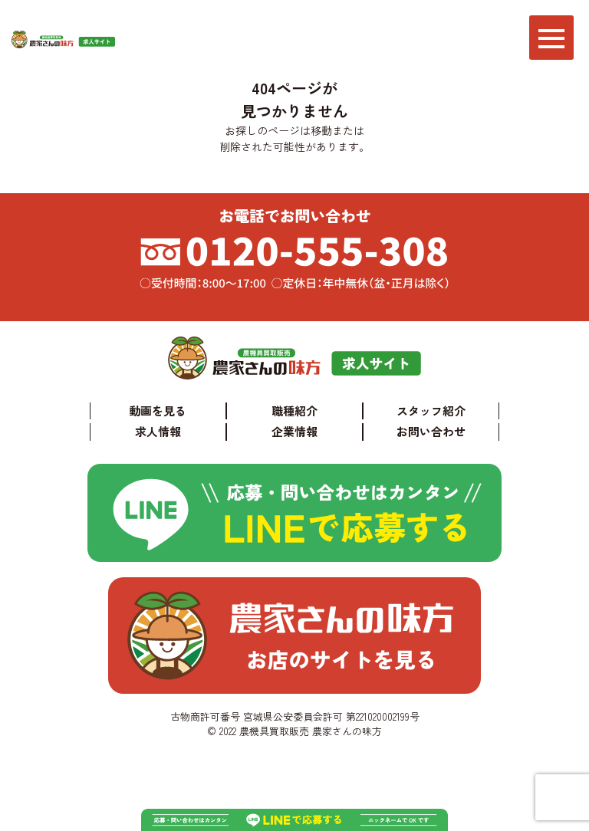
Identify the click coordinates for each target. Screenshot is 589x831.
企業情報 (294, 431)
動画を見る (157, 410)
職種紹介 (294, 410)
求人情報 (158, 431)
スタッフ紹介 (431, 410)
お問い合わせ (431, 431)
